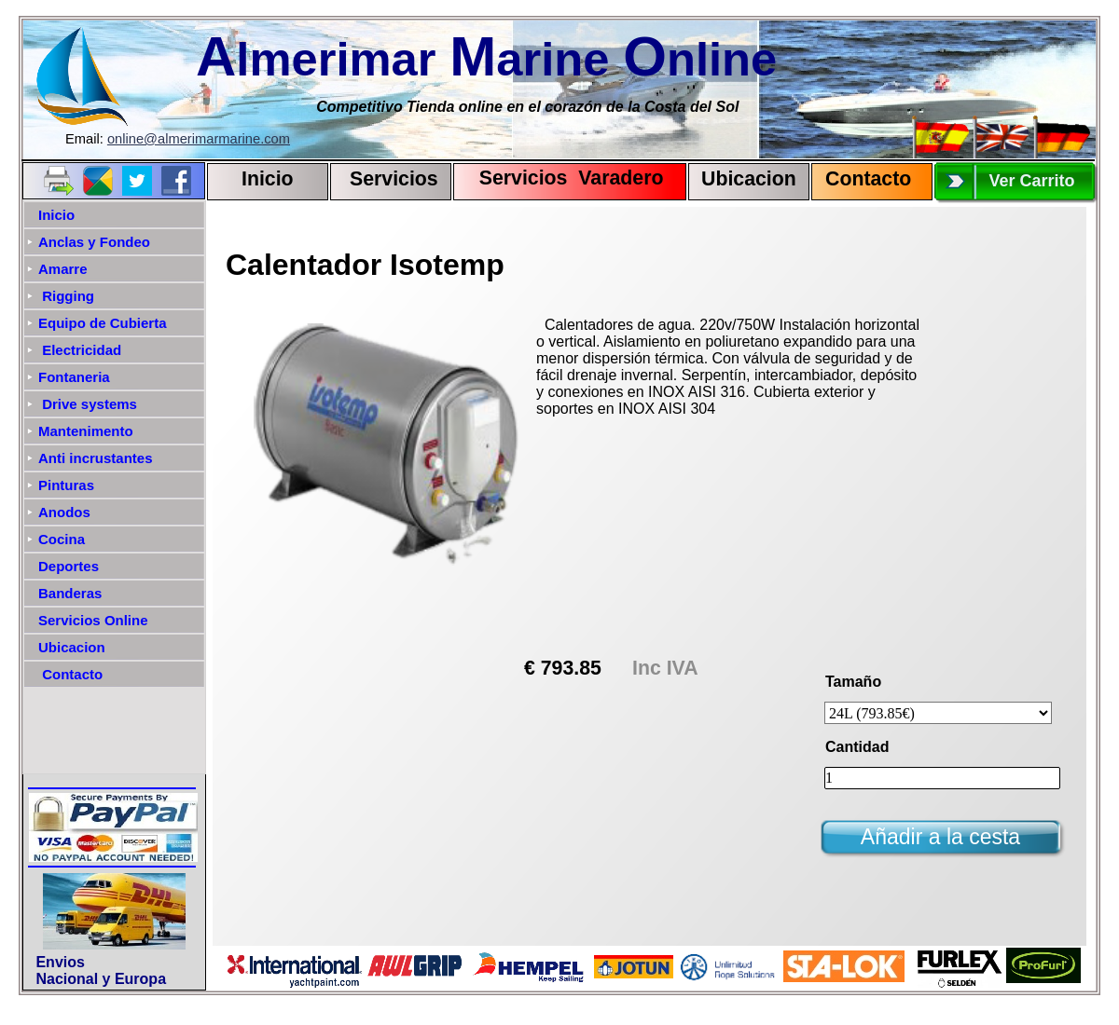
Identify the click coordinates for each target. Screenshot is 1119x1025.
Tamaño (853, 682)
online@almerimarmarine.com (198, 138)
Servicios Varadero (563, 178)
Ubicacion (748, 179)
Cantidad (857, 747)
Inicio (268, 179)
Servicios (394, 179)
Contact (862, 179)
